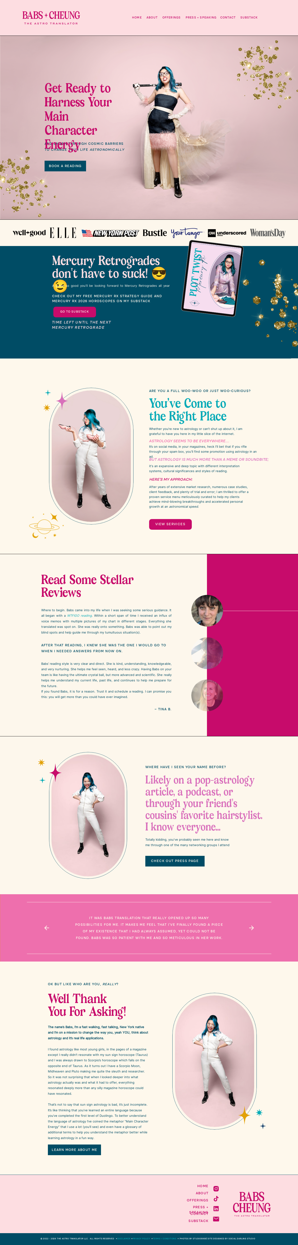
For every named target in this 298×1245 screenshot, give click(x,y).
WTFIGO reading (79, 615)
